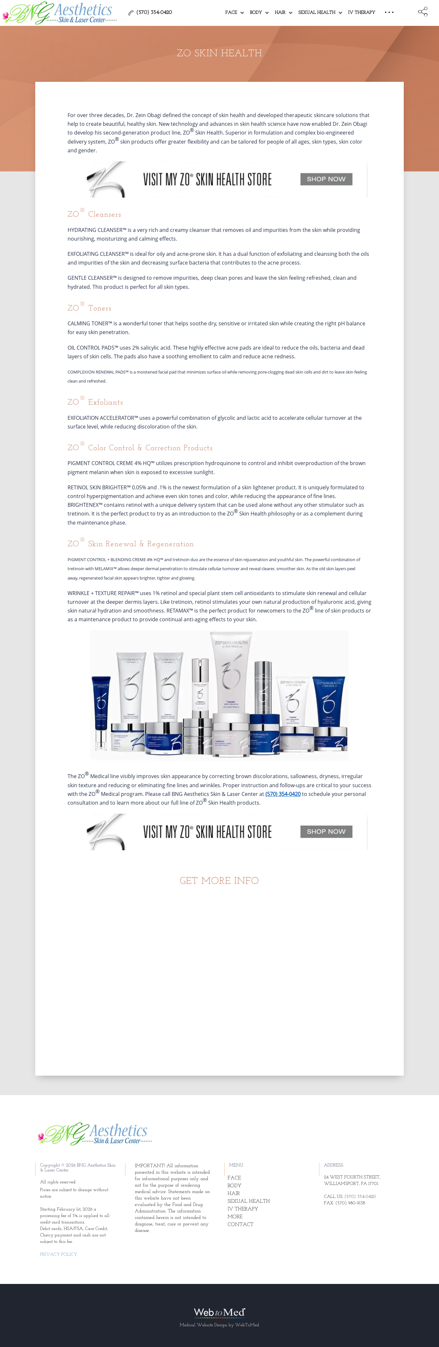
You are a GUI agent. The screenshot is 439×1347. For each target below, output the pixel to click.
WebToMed (247, 1325)
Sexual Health (316, 12)
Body (256, 12)
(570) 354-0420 (283, 794)
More (235, 1217)
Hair (280, 12)
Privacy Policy (58, 1254)
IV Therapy (361, 12)
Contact (240, 1224)
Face (231, 12)
